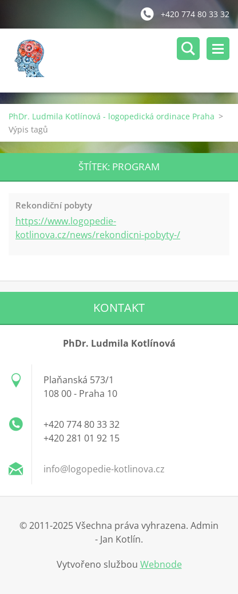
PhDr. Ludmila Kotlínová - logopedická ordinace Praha (112, 116)
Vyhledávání (188, 48)
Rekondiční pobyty (53, 205)
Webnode (161, 564)
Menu (218, 48)
